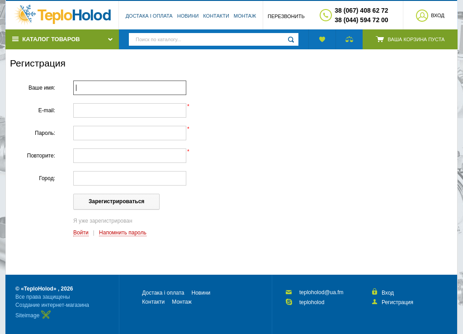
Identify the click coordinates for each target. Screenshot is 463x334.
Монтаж (245, 16)
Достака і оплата (149, 16)
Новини (188, 16)
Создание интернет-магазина (52, 305)
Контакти (216, 16)
